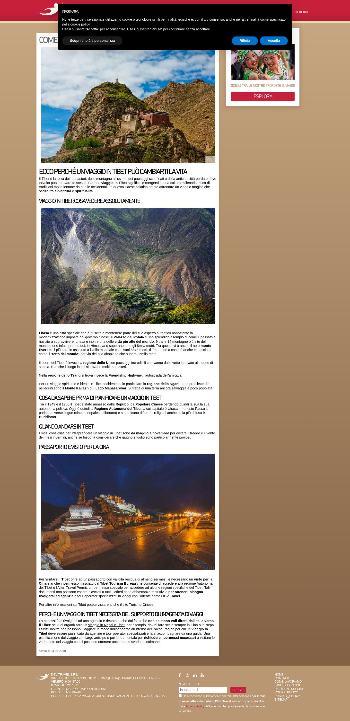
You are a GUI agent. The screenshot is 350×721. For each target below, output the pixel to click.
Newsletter (189, 684)
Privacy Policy (195, 706)
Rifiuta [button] (245, 41)
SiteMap (281, 699)
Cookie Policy (286, 692)
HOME (279, 674)
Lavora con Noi (287, 685)
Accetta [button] (274, 41)
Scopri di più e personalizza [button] (92, 41)
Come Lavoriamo (288, 681)
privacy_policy (287, 696)
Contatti (282, 678)
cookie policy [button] (79, 24)
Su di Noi (301, 12)
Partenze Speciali (290, 689)
